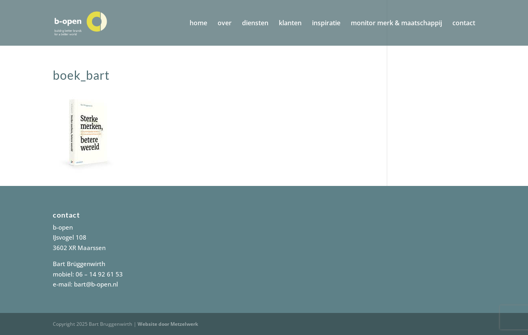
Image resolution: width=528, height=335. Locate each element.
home (198, 23)
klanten (290, 23)
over (225, 23)
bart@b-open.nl (96, 284)
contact (463, 23)
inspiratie (326, 23)
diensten (255, 23)
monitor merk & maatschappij (396, 23)
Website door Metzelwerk (168, 324)
